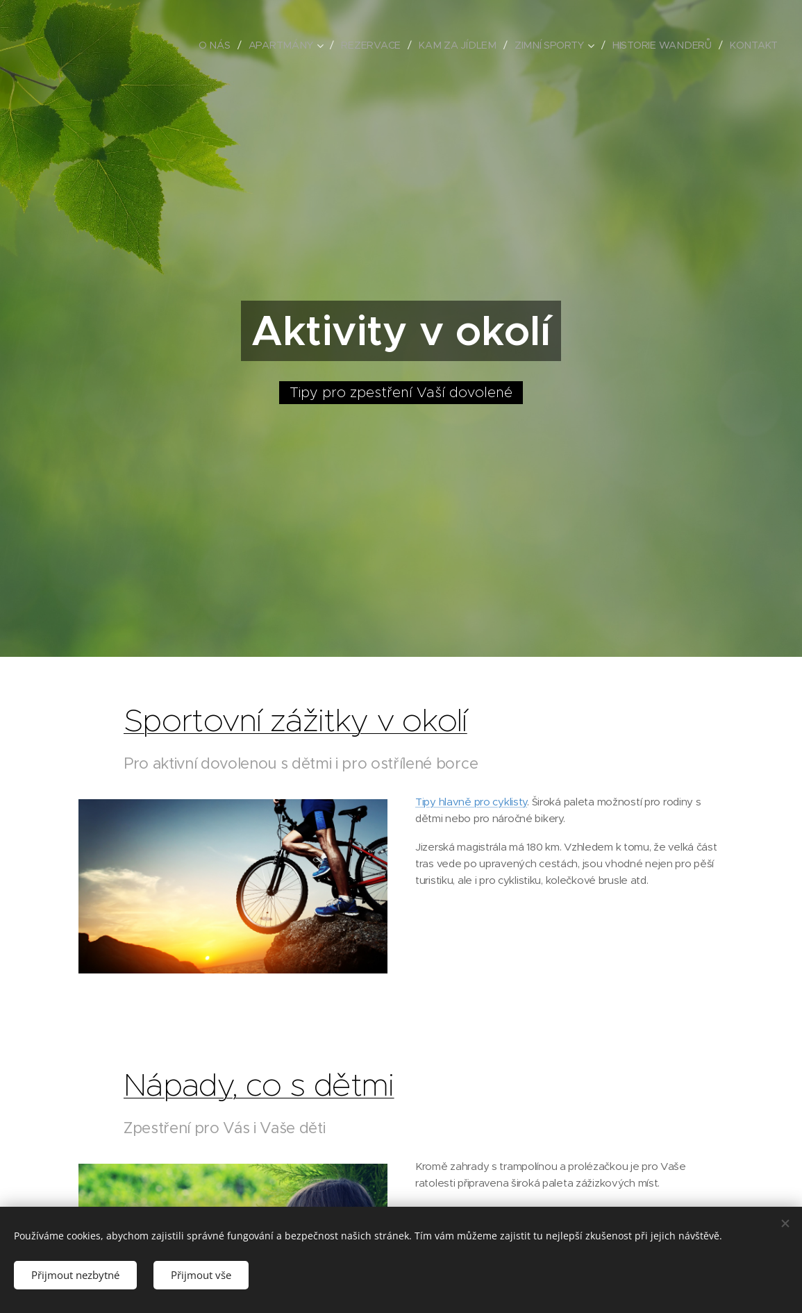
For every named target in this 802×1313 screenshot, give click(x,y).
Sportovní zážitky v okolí (295, 720)
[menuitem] (226, 45)
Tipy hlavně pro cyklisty (471, 801)
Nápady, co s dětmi (259, 1084)
